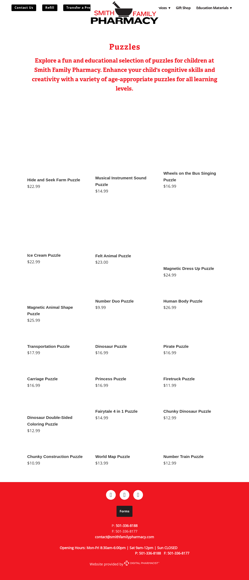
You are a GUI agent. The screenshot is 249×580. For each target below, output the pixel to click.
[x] (138, 495)
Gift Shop (183, 7)
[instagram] (124, 495)
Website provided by (124, 564)
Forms (124, 511)
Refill (49, 7)
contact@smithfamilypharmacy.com (124, 536)
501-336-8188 (127, 525)
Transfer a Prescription (85, 7)
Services (162, 7)
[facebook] (111, 495)
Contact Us (24, 7)
